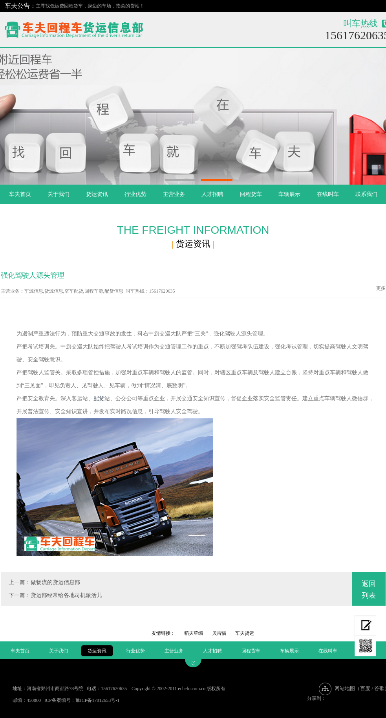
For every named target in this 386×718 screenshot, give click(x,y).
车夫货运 (244, 633)
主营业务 (174, 194)
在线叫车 (328, 194)
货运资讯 (97, 194)
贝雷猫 (219, 633)
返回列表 (369, 589)
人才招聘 (212, 194)
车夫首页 (20, 194)
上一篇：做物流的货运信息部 (44, 582)
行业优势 (135, 194)
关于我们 (59, 194)
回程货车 (251, 194)
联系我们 (366, 194)
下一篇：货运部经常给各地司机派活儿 (55, 595)
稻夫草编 (193, 633)
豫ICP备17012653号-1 (97, 700)
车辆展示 (289, 194)
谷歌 (379, 688)
